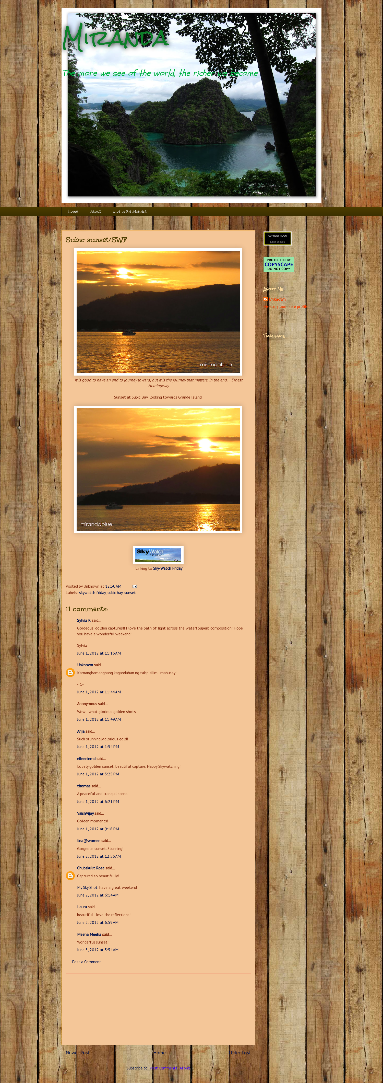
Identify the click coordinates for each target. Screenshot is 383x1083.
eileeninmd (86, 758)
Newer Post (78, 1052)
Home (73, 211)
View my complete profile (286, 306)
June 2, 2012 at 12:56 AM (99, 856)
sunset (130, 592)
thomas (83, 785)
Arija (81, 731)
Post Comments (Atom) (170, 1067)
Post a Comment (86, 961)
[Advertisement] (158, 1009)
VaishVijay (85, 813)
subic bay (115, 592)
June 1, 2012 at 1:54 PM (98, 746)
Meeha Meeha (89, 934)
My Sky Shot (87, 887)
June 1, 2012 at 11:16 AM (99, 653)
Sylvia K (84, 620)
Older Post (240, 1052)
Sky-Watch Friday (167, 568)
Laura (82, 906)
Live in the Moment (130, 211)
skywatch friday (92, 592)
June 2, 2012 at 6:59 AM (97, 922)
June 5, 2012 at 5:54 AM (97, 949)
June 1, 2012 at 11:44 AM (99, 691)
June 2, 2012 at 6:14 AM (97, 895)
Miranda (115, 38)
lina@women (88, 840)
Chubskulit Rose (90, 867)
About (95, 211)
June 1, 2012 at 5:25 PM (98, 773)
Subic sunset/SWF (96, 239)
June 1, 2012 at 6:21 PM (98, 801)
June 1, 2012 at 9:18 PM (98, 828)
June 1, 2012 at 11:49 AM (99, 719)
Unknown (85, 664)
